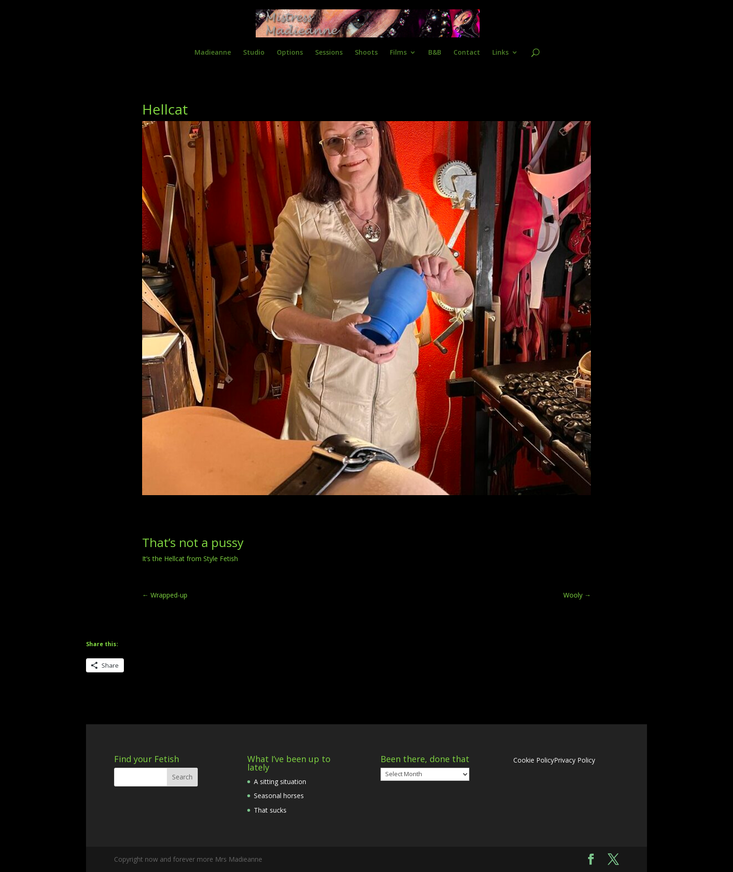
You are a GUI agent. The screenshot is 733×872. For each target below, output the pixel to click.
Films (398, 53)
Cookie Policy (533, 760)
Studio (254, 53)
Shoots (366, 53)
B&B (434, 53)
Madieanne (212, 53)
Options (290, 53)
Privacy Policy (574, 760)
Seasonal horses (279, 795)
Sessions (329, 53)
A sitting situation (280, 781)
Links (500, 53)
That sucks (270, 810)
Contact (466, 53)
